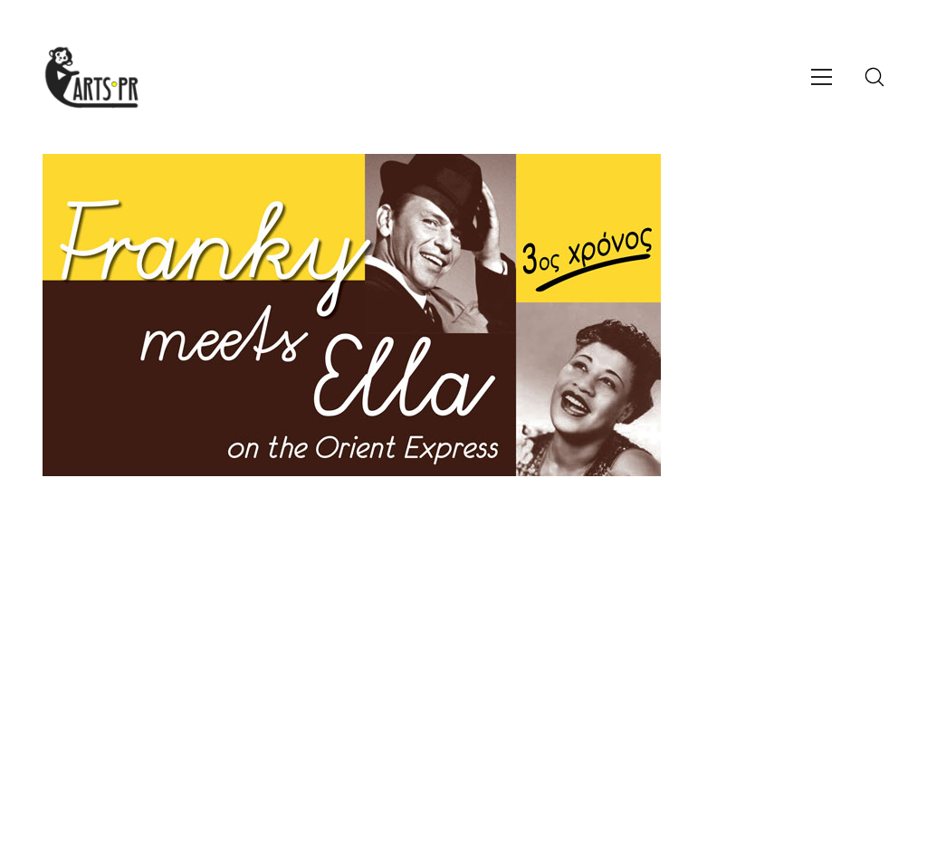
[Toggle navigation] (821, 77)
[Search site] (874, 77)
